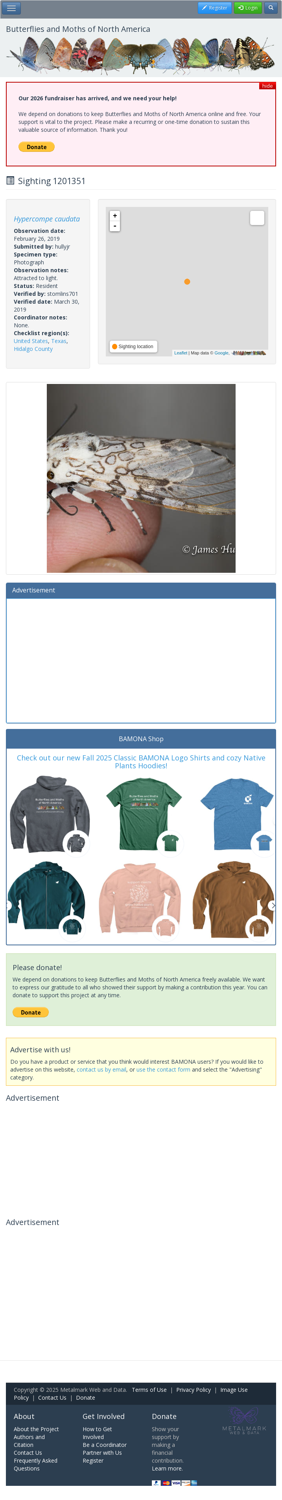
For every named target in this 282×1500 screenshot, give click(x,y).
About (24, 1416)
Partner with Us (102, 1452)
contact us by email (101, 1069)
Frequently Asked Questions (35, 1464)
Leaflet (180, 353)
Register (93, 1460)
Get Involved (104, 1416)
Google (221, 353)
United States (31, 341)
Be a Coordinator (105, 1444)
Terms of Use (149, 1389)
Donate (85, 1397)
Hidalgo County (33, 348)
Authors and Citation (29, 1440)
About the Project (36, 1429)
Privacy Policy (193, 1389)
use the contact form (163, 1069)
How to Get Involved (97, 1433)
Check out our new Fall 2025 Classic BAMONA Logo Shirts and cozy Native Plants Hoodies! (141, 761)
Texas (58, 341)
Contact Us (52, 1397)
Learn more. (167, 1468)
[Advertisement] (141, 660)
